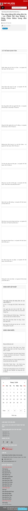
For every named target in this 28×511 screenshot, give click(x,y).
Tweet (5, 28)
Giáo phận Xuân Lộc (6, 486)
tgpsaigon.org (6, 435)
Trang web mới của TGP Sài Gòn (11, 429)
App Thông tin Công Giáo (9, 445)
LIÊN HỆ (4, 452)
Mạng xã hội (6, 438)
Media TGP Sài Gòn (7, 23)
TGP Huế (4, 489)
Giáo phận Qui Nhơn (6, 499)
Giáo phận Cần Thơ (6, 472)
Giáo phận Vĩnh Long (7, 484)
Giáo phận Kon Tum (6, 497)
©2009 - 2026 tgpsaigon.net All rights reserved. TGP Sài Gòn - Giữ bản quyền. (14, 508)
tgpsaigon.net (6, 432)
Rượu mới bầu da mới (8, 344)
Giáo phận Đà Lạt (6, 474)
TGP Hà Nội (5, 502)
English (25, 1)
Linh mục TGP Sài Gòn (8, 422)
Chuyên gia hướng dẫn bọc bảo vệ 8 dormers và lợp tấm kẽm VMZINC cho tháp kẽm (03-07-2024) (14, 370)
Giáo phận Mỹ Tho (6, 478)
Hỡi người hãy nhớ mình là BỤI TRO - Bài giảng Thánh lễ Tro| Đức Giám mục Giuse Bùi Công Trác (14, 311)
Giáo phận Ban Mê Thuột (8, 491)
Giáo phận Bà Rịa (6, 471)
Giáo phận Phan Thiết (7, 480)
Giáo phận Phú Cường (7, 482)
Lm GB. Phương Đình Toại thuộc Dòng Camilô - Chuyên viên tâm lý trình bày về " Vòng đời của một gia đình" (14, 355)
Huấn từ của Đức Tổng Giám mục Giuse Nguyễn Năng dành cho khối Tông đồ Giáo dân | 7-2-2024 (14, 349)
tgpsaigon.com (6, 433)
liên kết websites (6, 465)
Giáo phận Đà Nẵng (6, 493)
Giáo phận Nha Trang (7, 495)
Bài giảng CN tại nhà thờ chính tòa (10, 11)
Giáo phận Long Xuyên (7, 476)
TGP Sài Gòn (5, 469)
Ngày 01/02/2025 (6, 25)
